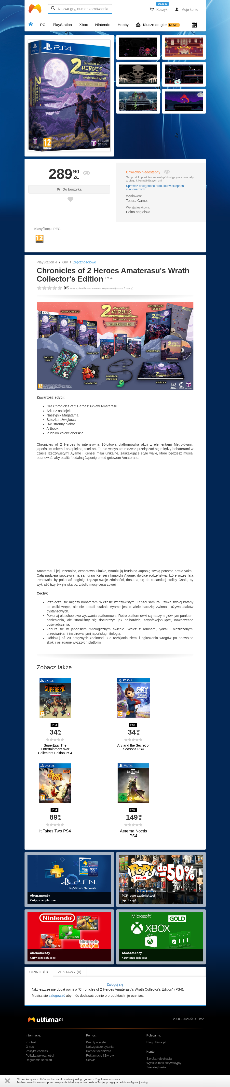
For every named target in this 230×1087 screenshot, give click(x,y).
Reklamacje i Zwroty (100, 1055)
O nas (30, 1046)
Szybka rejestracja (159, 1058)
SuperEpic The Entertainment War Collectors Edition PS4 (55, 749)
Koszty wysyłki (96, 1042)
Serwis (90, 1060)
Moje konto (186, 9)
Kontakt (31, 1042)
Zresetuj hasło (156, 1067)
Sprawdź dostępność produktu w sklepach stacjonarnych (155, 187)
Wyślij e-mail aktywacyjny (164, 1063)
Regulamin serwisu (39, 1060)
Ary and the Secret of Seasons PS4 (133, 747)
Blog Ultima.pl (156, 1042)
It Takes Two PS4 (55, 831)
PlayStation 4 (47, 262)
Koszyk (158, 9)
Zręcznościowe (84, 262)
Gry (65, 262)
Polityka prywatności (40, 1055)
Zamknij (7, 1080)
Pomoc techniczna (98, 1051)
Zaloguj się (115, 984)
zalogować (57, 995)
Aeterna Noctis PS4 (133, 833)
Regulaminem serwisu (108, 1079)
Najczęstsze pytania (100, 1046)
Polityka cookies (37, 1051)
